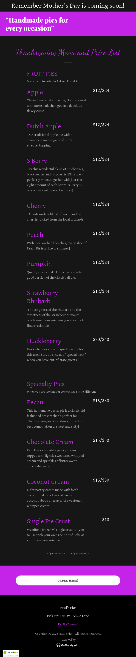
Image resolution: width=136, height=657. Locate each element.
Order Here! (68, 580)
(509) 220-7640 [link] (68, 624)
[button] (128, 24)
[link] (37, 30)
